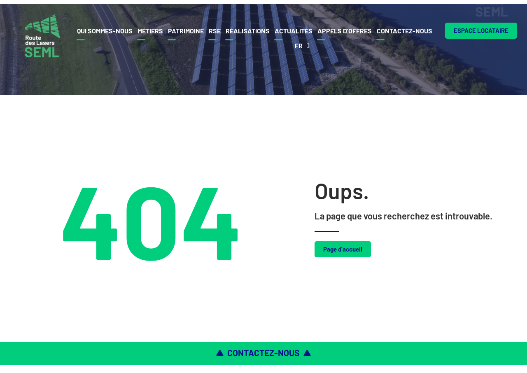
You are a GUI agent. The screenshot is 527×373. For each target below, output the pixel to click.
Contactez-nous (404, 31)
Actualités (293, 31)
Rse (215, 31)
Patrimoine (186, 31)
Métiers (150, 31)
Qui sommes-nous (105, 31)
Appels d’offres (344, 31)
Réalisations (248, 31)
